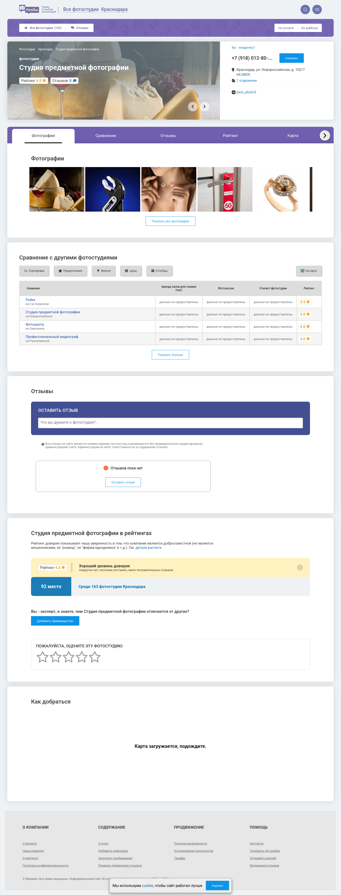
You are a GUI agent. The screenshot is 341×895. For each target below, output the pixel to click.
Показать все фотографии (170, 221)
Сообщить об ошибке (266, 851)
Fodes (30, 300)
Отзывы (79, 28)
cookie (147, 885)
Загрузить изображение (116, 858)
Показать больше (170, 355)
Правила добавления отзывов (122, 865)
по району (309, 28)
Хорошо (217, 885)
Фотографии (43, 135)
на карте (243, 74)
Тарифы (180, 858)
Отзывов (62, 80)
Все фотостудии (43, 28)
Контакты (257, 843)
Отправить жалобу (264, 858)
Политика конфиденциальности (47, 865)
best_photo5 (246, 92)
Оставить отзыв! (123, 482)
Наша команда (34, 851)
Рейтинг (230, 135)
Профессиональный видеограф (52, 337)
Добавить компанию (114, 851)
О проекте (30, 843)
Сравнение (105, 135)
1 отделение (247, 80)
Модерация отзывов (266, 865)
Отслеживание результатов (195, 851)
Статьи (103, 843)
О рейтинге (31, 858)
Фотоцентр (35, 324)
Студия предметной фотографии (53, 312)
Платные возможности (192, 843)
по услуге (286, 28)
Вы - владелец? (243, 47)
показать (291, 58)
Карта (292, 135)
